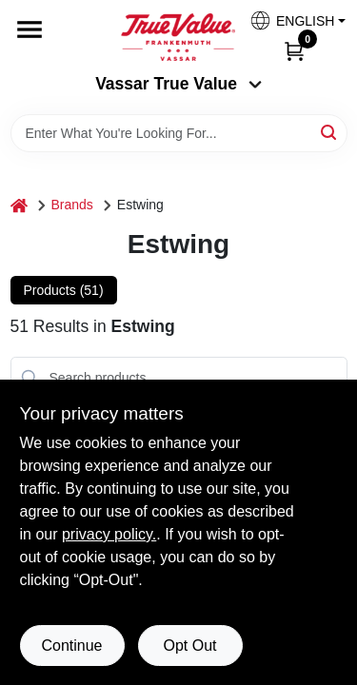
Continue (71, 645)
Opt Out (189, 645)
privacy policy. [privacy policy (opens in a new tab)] (109, 534)
